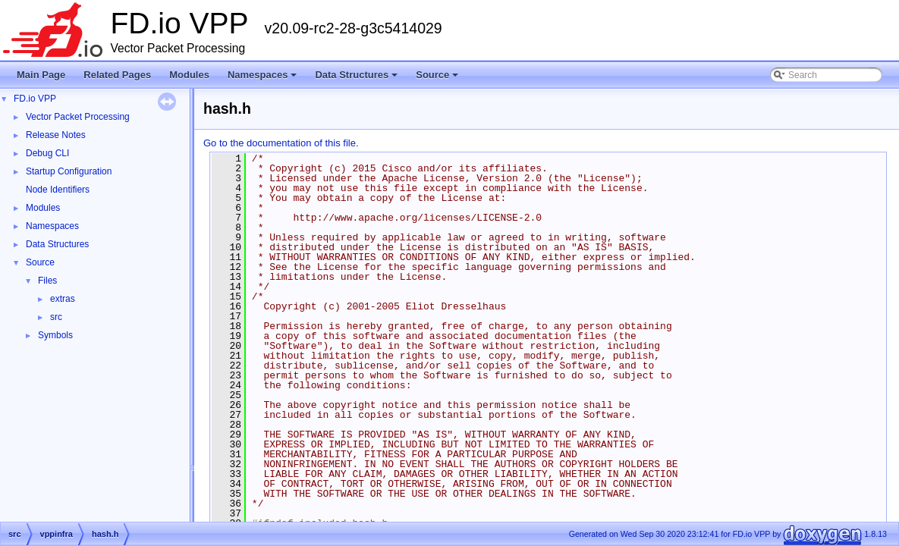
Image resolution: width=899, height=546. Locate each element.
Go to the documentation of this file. (281, 143)
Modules (189, 74)
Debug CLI (47, 153)
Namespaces (264, 79)
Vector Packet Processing (78, 116)
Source (438, 79)
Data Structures (357, 79)
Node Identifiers (58, 189)
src (56, 317)
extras (62, 298)
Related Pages (117, 74)
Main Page (41, 74)
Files (47, 280)
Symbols (55, 335)
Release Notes (56, 135)
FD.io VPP (35, 98)
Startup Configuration (69, 171)
